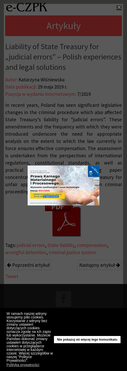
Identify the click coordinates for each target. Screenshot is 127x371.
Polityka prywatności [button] (22, 365)
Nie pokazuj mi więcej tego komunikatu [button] (87, 339)
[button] (29, 361)
